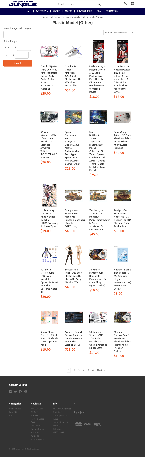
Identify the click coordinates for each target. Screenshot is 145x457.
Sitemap (35, 432)
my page (35, 435)
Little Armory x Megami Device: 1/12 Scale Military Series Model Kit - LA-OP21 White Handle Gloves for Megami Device (122, 79)
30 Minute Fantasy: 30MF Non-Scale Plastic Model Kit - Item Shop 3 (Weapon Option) (122, 341)
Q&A (99, 11)
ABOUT (56, 11)
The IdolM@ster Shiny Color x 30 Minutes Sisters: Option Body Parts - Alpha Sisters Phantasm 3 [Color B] (48, 77)
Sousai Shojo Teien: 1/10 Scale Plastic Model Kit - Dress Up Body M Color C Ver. (73, 276)
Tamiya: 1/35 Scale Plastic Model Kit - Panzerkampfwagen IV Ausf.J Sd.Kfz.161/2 (75, 218)
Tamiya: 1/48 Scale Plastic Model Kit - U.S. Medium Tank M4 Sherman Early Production (122, 218)
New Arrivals (37, 408)
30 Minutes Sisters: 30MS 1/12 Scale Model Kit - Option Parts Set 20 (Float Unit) (98, 339)
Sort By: (108, 32)
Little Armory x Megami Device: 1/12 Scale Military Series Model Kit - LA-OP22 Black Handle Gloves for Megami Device (97, 79)
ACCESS (68, 11)
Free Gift (13, 412)
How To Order (84, 11)
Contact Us (112, 11)
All (29, 11)
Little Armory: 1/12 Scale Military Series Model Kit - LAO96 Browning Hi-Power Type (49, 218)
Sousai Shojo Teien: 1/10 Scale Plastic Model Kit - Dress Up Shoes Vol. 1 (49, 338)
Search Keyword (18, 28)
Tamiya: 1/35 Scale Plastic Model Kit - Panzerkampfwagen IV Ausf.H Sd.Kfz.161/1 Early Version (99, 220)
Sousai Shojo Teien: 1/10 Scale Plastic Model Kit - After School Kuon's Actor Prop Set (122, 139)
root (11, 415)
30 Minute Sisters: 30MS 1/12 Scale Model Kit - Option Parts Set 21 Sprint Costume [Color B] (49, 280)
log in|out (79, 412)
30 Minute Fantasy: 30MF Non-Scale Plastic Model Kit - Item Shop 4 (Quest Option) (98, 277)
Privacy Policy (37, 429)
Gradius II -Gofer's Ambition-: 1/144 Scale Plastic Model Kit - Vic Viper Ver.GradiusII (73, 76)
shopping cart (37, 439)
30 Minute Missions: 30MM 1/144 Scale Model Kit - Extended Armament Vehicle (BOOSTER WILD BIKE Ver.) (48, 144)
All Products (15, 408)
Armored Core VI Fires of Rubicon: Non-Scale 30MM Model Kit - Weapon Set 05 (73, 338)
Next (101, 370)
